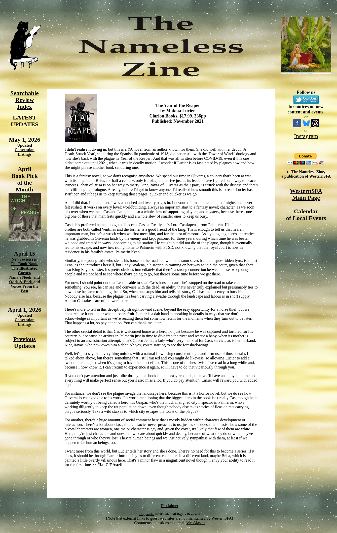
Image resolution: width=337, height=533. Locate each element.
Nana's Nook (20, 277)
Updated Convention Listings (24, 149)
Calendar (306, 211)
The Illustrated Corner (25, 270)
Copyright (146, 514)
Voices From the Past (24, 288)
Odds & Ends (21, 282)
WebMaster (195, 523)
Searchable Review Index (24, 100)
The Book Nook (24, 264)
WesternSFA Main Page (306, 194)
